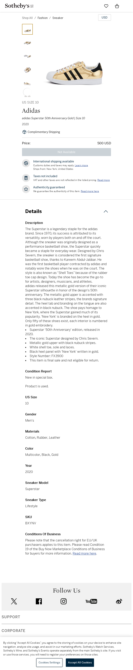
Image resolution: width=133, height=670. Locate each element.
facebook (39, 601)
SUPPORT (11, 617)
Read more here (84, 553)
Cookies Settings (49, 662)
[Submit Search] (95, 6)
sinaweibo (119, 601)
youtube (91, 601)
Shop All (27, 18)
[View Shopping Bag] (117, 6)
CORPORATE (13, 631)
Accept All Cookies (80, 662)
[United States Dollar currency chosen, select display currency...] (104, 17)
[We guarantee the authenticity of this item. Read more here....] (90, 191)
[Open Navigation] (128, 6)
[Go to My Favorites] (106, 6)
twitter (14, 601)
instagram (64, 601)
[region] (66, 653)
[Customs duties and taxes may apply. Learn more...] (81, 165)
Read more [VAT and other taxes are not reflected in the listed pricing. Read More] (103, 180)
